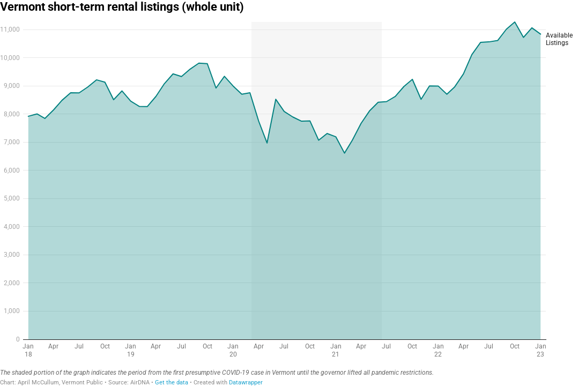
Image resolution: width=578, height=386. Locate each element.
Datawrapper (246, 382)
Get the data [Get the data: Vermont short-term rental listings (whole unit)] (171, 382)
